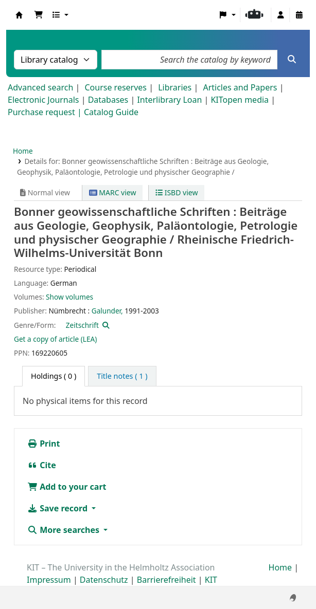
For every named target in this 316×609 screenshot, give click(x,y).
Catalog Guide (111, 112)
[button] (38, 15)
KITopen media (239, 99)
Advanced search (40, 87)
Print (43, 443)
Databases (108, 99)
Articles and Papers (240, 87)
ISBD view (176, 192)
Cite (41, 465)
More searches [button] (64, 530)
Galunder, (107, 311)
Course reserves (115, 87)
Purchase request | (46, 112)
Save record (58, 508)
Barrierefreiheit (166, 579)
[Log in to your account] (280, 15)
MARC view (112, 192)
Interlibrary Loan (169, 99)
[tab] (122, 376)
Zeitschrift (82, 325)
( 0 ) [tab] (53, 376)
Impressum (49, 579)
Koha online (19, 15)
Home (23, 151)
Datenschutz (104, 579)
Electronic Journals (43, 99)
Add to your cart (67, 486)
